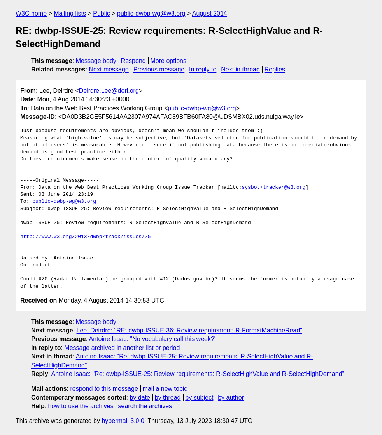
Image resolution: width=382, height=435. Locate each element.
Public (101, 13)
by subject (199, 397)
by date (140, 397)
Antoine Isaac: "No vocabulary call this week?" (153, 339)
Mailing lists (70, 13)
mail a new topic (165, 388)
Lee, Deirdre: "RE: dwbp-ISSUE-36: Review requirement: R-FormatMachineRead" (189, 330)
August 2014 (209, 13)
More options (169, 60)
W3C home (31, 13)
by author (231, 397)
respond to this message (104, 388)
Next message (109, 69)
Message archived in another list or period (122, 348)
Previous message (159, 69)
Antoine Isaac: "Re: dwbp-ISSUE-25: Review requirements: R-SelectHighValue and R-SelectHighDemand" (198, 374)
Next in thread (240, 69)
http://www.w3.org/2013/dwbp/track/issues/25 (85, 236)
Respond (133, 60)
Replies (275, 69)
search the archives (145, 406)
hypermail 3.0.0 (123, 421)
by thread (168, 397)
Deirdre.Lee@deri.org (109, 90)
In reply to (202, 69)
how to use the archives (81, 406)
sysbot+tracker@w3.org (273, 187)
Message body (96, 60)
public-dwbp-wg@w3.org (151, 13)
